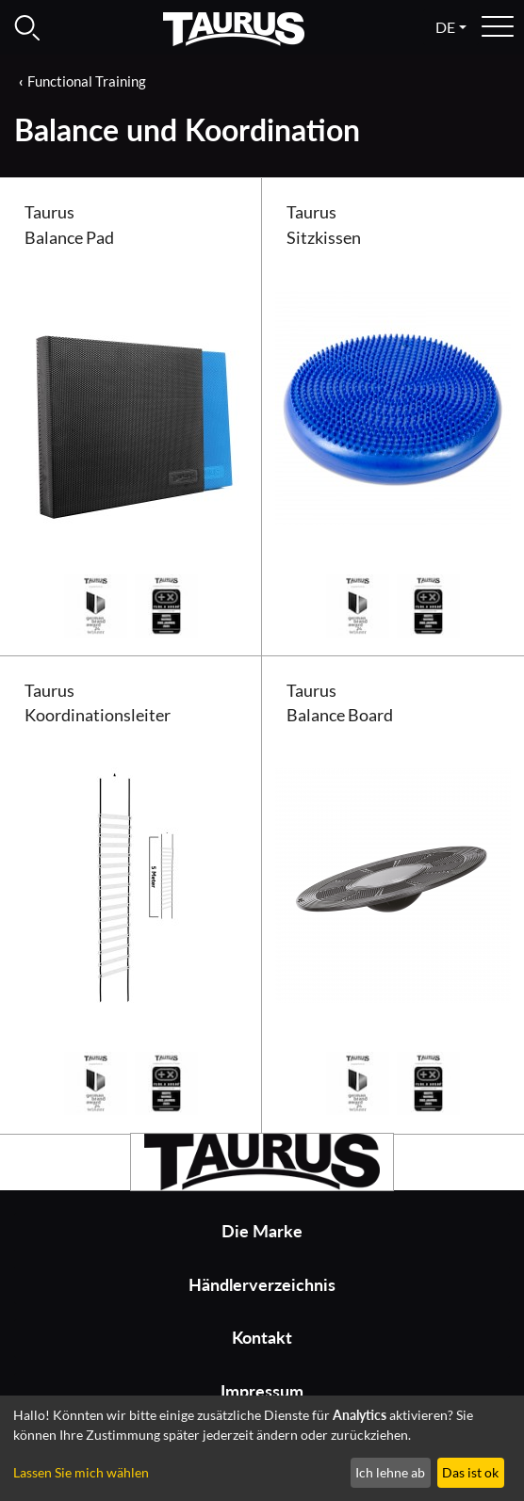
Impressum (262, 1391)
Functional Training (86, 81)
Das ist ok (470, 1472)
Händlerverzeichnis (262, 1285)
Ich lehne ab (390, 1472)
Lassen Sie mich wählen (81, 1472)
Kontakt (262, 1338)
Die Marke (262, 1231)
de (445, 27)
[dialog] (262, 1448)
